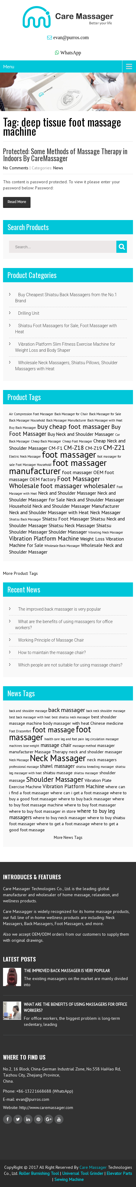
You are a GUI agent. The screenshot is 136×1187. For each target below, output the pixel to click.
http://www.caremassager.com (45, 1107)
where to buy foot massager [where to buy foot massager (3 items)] (90, 805)
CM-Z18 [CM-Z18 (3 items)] (74, 447)
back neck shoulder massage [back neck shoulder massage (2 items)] (105, 711)
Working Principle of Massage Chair (51, 640)
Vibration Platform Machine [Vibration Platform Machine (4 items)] (73, 786)
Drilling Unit (28, 313)
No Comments (15, 168)
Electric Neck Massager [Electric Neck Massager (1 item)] (25, 456)
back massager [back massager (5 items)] (66, 710)
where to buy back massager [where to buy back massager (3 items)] (84, 799)
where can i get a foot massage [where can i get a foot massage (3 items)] (79, 792)
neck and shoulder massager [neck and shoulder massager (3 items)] (95, 752)
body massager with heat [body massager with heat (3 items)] (66, 723)
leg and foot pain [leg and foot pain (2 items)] (72, 739)
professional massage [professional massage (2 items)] (24, 767)
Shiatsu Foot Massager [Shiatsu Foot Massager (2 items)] (65, 519)
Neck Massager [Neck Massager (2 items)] (105, 512)
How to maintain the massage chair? (52, 652)
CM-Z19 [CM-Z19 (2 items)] (93, 448)
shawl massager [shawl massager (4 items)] (57, 766)
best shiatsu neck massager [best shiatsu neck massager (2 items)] (71, 717)
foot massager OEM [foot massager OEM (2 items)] (82, 472)
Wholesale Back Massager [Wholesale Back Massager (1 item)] (62, 546)
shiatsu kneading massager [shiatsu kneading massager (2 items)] (95, 767)
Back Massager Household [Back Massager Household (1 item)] (27, 420)
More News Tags (68, 837)
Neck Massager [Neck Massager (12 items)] (58, 758)
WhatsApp (70, 52)
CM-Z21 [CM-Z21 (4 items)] (114, 447)
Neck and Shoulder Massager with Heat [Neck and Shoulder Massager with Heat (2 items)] (49, 512)
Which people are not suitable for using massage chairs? (70, 665)
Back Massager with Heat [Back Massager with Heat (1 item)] (104, 420)
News (58, 168)
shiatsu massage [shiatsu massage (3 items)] (58, 772)
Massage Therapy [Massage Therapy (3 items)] (51, 752)
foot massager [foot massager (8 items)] (69, 454)
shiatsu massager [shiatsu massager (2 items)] (86, 773)
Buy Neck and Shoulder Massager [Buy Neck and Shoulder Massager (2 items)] (80, 434)
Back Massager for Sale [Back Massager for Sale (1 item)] (105, 414)
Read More (17, 202)
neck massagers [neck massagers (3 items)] (102, 759)
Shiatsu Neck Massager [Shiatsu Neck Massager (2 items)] (72, 525)
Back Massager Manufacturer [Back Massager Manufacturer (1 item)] (66, 420)
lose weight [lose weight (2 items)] (31, 746)
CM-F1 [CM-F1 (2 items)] (56, 448)
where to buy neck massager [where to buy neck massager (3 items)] (59, 817)
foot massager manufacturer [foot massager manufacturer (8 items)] (58, 466)
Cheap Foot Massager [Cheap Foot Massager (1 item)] (77, 441)
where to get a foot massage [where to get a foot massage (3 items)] (63, 823)
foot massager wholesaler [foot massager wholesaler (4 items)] (77, 485)
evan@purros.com (71, 37)
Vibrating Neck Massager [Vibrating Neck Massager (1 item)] (105, 532)
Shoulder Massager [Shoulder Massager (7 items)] (54, 779)
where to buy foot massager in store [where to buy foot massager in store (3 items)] (42, 811)
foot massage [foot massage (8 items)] (53, 729)
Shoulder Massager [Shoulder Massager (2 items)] (68, 532)
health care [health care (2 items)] (52, 739)
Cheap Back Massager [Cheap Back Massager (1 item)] (46, 441)
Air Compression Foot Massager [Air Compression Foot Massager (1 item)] (31, 414)
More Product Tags (20, 573)
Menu (8, 66)
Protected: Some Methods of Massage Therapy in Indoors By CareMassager (65, 154)
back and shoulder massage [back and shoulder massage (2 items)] (28, 711)
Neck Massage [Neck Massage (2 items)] (19, 760)
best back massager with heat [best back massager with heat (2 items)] (29, 717)
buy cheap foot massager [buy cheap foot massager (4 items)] (73, 426)
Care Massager (93, 1167)
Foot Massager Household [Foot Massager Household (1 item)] (33, 465)
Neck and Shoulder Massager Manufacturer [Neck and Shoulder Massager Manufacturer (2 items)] (75, 506)
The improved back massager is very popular (59, 609)
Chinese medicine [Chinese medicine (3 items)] (106, 723)
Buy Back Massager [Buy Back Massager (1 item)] (22, 428)
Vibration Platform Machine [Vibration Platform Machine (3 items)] (44, 538)
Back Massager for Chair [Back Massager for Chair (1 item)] (71, 414)
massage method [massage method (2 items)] (84, 746)
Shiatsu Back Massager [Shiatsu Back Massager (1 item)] (25, 519)
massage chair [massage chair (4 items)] (55, 745)
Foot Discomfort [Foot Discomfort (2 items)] (20, 731)
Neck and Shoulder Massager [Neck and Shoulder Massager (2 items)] (67, 493)
